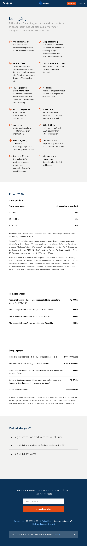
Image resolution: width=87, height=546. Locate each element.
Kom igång (71, 3)
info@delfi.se (45, 521)
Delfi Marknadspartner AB (43, 524)
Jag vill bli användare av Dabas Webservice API (40, 445)
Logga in (82, 3)
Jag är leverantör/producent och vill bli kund (39, 437)
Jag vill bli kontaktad (26, 453)
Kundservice (18, 521)
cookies (57, 534)
